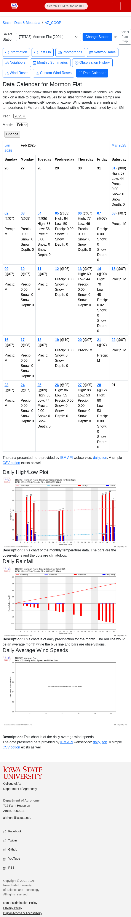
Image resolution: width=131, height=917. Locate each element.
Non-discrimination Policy (20, 902)
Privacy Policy (12, 908)
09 (6, 269)
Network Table (102, 52)
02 (6, 213)
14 (99, 269)
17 (23, 340)
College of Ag (12, 783)
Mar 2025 (119, 145)
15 (113, 269)
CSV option (11, 463)
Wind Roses (16, 73)
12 (57, 269)
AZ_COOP (53, 23)
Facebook (12, 831)
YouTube (11, 859)
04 (39, 213)
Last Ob (42, 52)
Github (10, 850)
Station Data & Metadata (21, 23)
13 (80, 269)
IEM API (66, 457)
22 (113, 340)
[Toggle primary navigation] (116, 6)
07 (99, 213)
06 (80, 213)
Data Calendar (92, 73)
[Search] (66, 6)
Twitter (10, 841)
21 (99, 340)
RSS (8, 868)
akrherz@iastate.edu (17, 817)
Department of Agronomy (20, 789)
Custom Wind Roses (54, 73)
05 (57, 213)
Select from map (125, 36)
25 (39, 385)
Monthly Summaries (50, 63)
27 (80, 385)
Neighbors (15, 63)
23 (6, 385)
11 (39, 269)
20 (80, 340)
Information (16, 52)
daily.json (100, 457)
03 (23, 213)
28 (99, 385)
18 (39, 340)
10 (23, 269)
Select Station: (8, 36)
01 (113, 168)
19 (57, 340)
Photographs (70, 52)
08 (113, 213)
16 (6, 340)
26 (57, 385)
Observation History (92, 63)
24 (23, 385)
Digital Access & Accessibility (22, 913)
